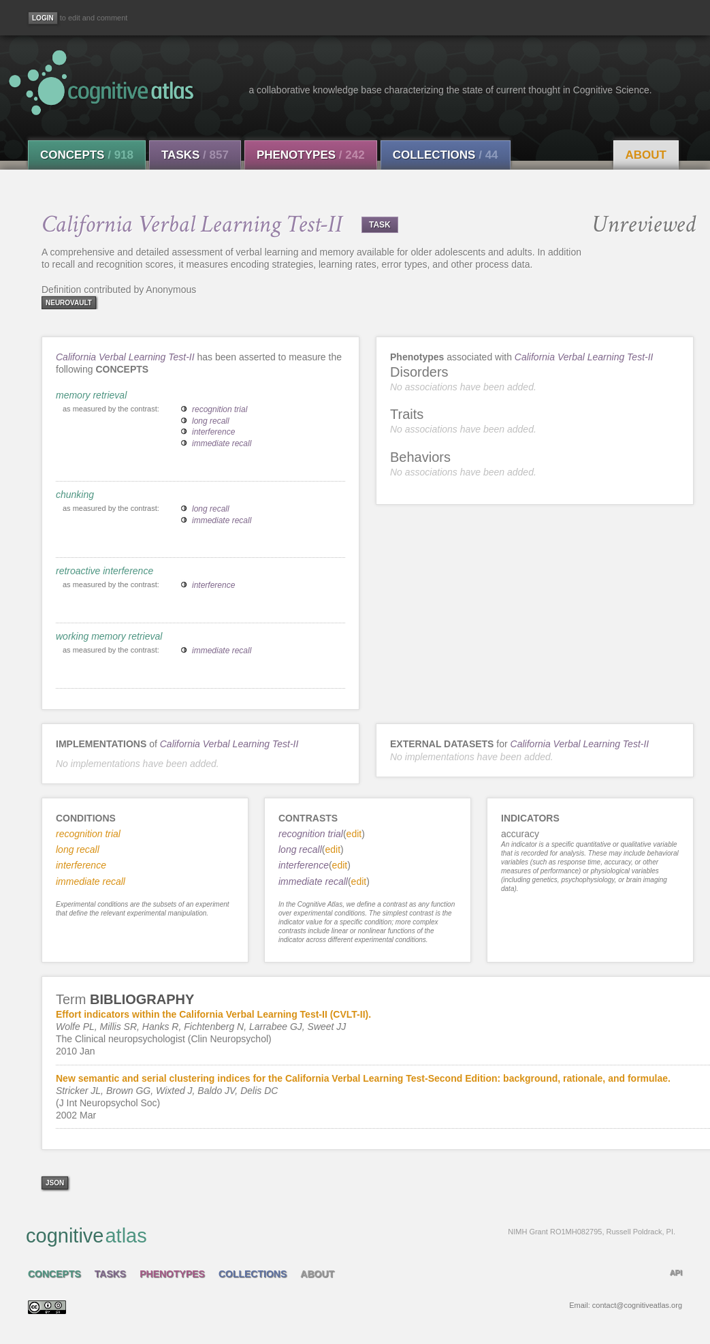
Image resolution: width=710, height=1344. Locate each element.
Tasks (195, 155)
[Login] (43, 18)
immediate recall (221, 443)
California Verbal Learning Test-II (125, 356)
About (646, 155)
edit (354, 833)
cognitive (350, 1235)
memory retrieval (91, 395)
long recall (210, 421)
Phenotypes (311, 155)
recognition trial (219, 409)
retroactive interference (104, 570)
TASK (380, 225)
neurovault (69, 303)
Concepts (86, 155)
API (676, 1272)
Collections (445, 155)
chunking (75, 494)
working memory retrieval (109, 636)
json (55, 1183)
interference (213, 432)
